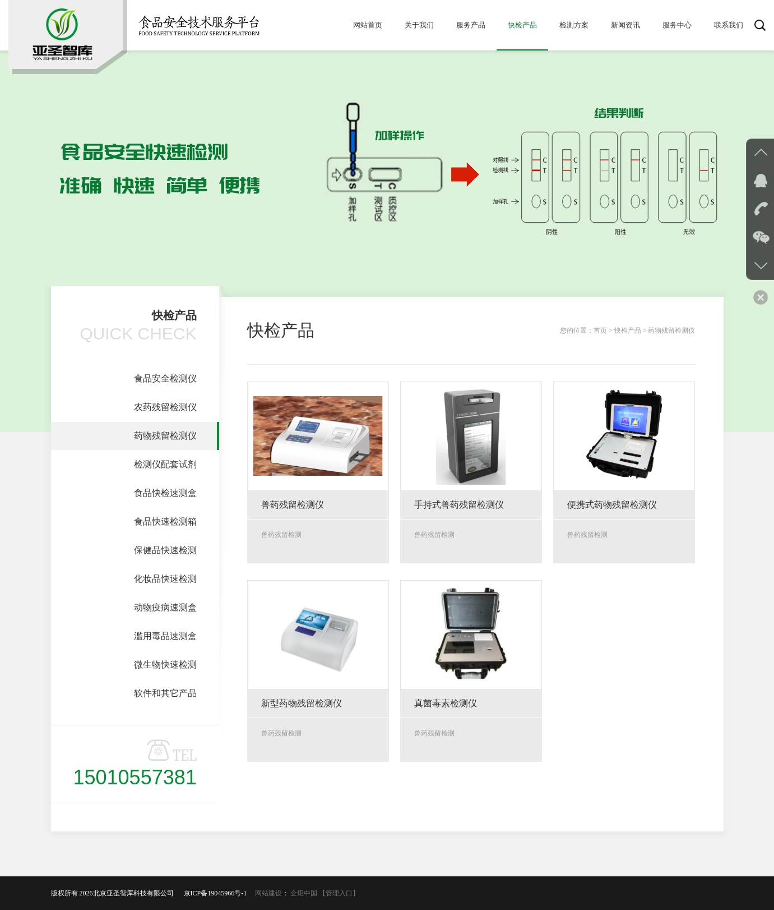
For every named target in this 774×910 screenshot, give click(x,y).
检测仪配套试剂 (165, 464)
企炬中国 (303, 893)
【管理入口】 (339, 893)
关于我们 (419, 25)
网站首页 (367, 25)
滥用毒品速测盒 (165, 636)
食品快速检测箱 (165, 521)
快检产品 (522, 25)
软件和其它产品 (165, 693)
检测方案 (573, 25)
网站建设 (268, 893)
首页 (600, 330)
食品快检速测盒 (165, 493)
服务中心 (677, 25)
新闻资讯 (625, 25)
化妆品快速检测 (165, 578)
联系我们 (728, 25)
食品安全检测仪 (165, 378)
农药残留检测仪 (165, 407)
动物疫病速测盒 (165, 607)
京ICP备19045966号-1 (219, 893)
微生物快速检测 (165, 664)
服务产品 (470, 25)
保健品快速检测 (165, 550)
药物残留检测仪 (165, 435)
